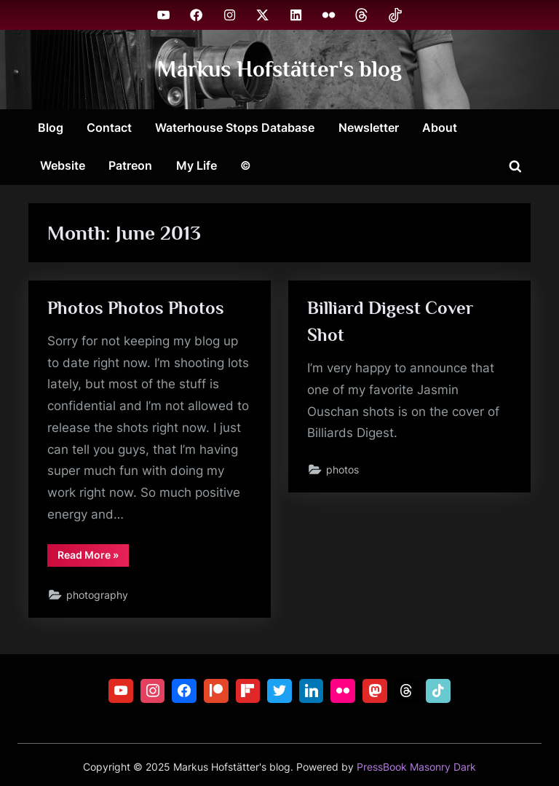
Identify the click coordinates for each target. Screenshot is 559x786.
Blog (50, 127)
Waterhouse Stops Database (234, 127)
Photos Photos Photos (135, 308)
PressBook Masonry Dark (416, 767)
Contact (109, 127)
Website (62, 165)
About (439, 127)
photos (342, 469)
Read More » (93, 557)
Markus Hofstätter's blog (279, 69)
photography (97, 595)
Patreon (130, 165)
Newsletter (368, 127)
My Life (196, 165)
